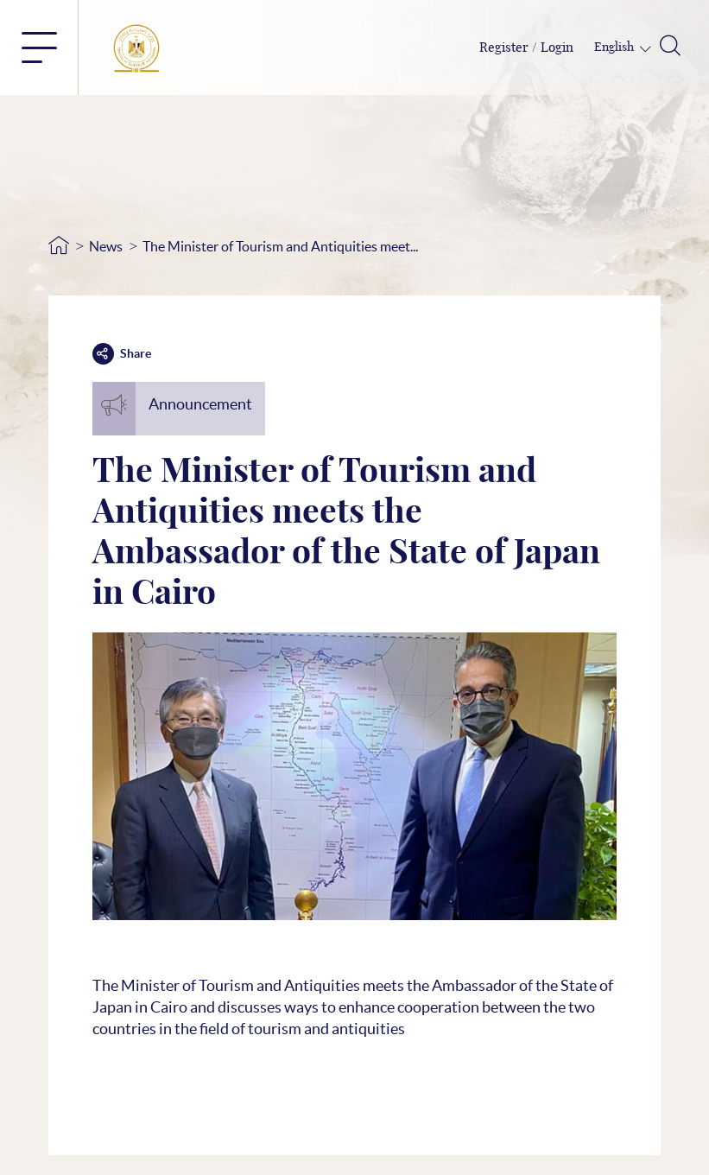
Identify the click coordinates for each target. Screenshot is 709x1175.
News (106, 246)
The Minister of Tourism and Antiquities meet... (280, 246)
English (615, 47)
